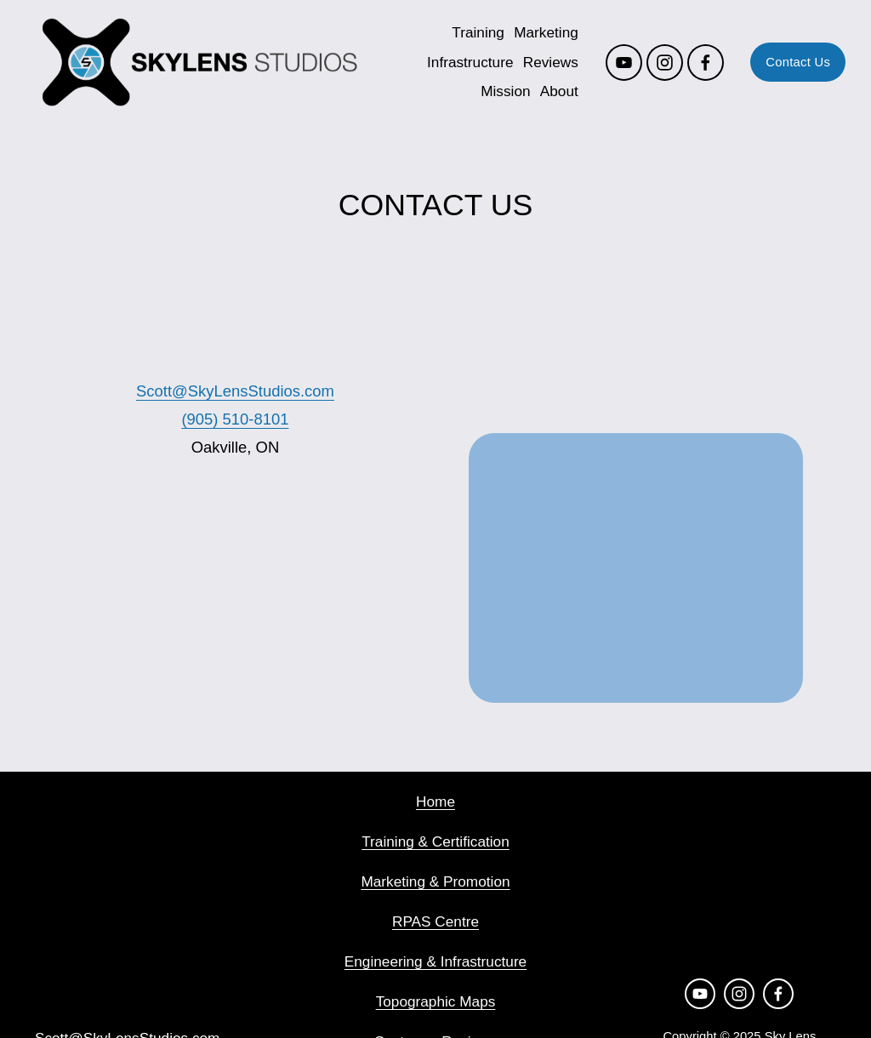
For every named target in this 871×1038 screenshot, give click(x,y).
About (552, 93)
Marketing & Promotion (435, 881)
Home (435, 801)
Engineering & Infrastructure (435, 961)
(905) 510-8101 (234, 419)
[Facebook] (698, 64)
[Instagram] (658, 64)
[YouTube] (617, 64)
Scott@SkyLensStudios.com (235, 391)
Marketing (540, 34)
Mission (499, 93)
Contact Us (792, 64)
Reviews (544, 63)
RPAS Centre (435, 921)
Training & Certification (435, 841)
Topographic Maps (436, 1001)
